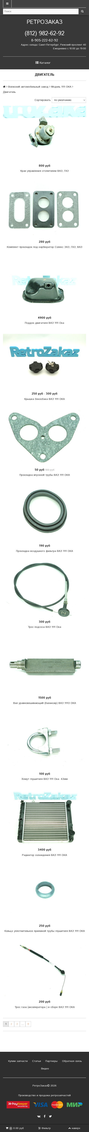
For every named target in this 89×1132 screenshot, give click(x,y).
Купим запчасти (17, 1061)
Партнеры (51, 1061)
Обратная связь (71, 1061)
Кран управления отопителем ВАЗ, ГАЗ (44, 171)
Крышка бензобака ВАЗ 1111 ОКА (44, 399)
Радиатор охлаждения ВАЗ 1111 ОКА (44, 855)
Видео (44, 1069)
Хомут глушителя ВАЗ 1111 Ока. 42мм (45, 779)
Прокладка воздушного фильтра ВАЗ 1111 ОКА (44, 551)
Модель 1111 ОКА (61, 87)
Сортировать (43, 100)
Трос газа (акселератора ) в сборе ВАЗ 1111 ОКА (45, 1007)
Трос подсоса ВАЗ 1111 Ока (44, 627)
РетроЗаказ (44, 22)
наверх (74, 1128)
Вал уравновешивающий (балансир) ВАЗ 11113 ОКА (44, 703)
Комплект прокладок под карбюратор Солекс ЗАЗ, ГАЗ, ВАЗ (44, 247)
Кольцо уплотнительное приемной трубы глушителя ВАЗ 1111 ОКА (44, 931)
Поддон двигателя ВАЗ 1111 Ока (44, 323)
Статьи (36, 1061)
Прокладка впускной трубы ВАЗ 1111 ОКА (44, 475)
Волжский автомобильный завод (28, 87)
